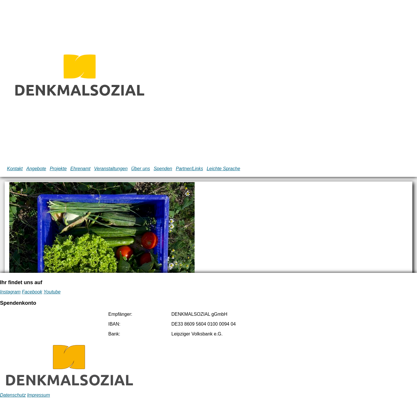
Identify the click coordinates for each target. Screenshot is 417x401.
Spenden (162, 168)
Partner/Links (189, 168)
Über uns (140, 168)
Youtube (52, 291)
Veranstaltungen (111, 168)
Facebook (32, 291)
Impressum (38, 395)
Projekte (58, 168)
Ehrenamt (80, 168)
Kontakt (15, 168)
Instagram (10, 291)
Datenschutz (13, 395)
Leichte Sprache (223, 168)
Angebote (36, 168)
